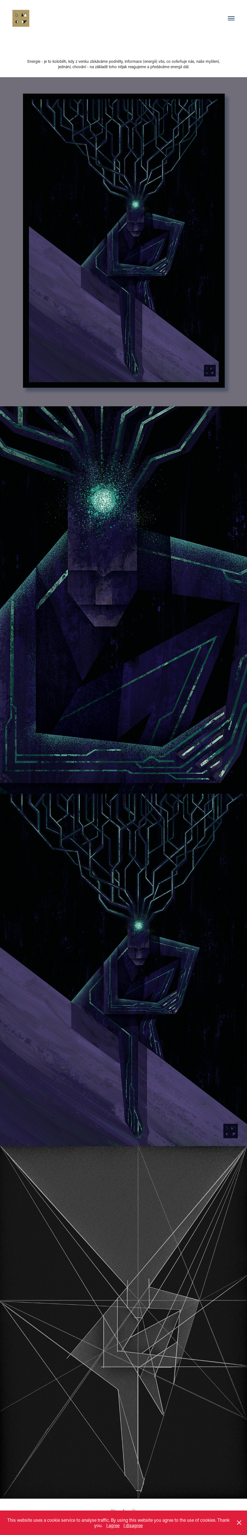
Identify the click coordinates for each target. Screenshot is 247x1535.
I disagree (133, 1525)
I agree (113, 1525)
